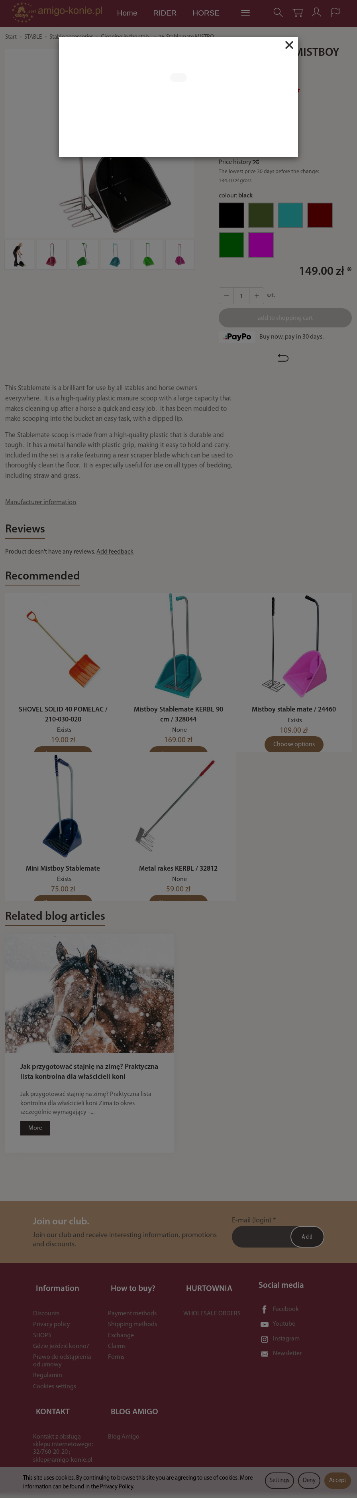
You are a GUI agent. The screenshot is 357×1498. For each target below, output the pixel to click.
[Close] (289, 45)
